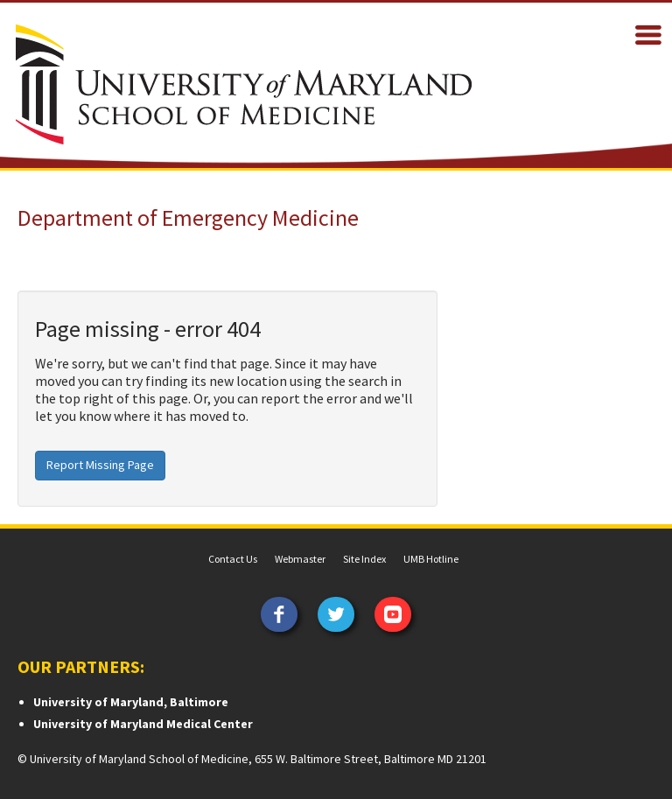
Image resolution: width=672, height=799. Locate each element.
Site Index (364, 558)
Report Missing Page (100, 465)
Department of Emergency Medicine (188, 217)
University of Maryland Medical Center (143, 724)
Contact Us (232, 558)
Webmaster (300, 558)
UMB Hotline (430, 558)
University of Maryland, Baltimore (130, 702)
